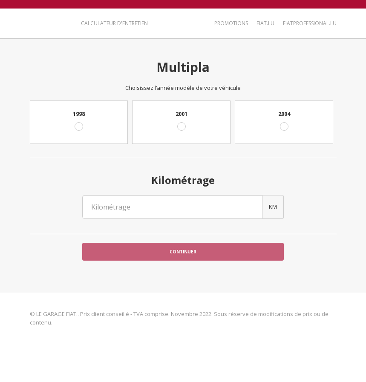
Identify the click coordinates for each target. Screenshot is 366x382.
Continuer (183, 252)
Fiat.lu (265, 23)
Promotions (231, 23)
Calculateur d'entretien (114, 23)
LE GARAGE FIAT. (50, 22)
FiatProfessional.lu (310, 23)
